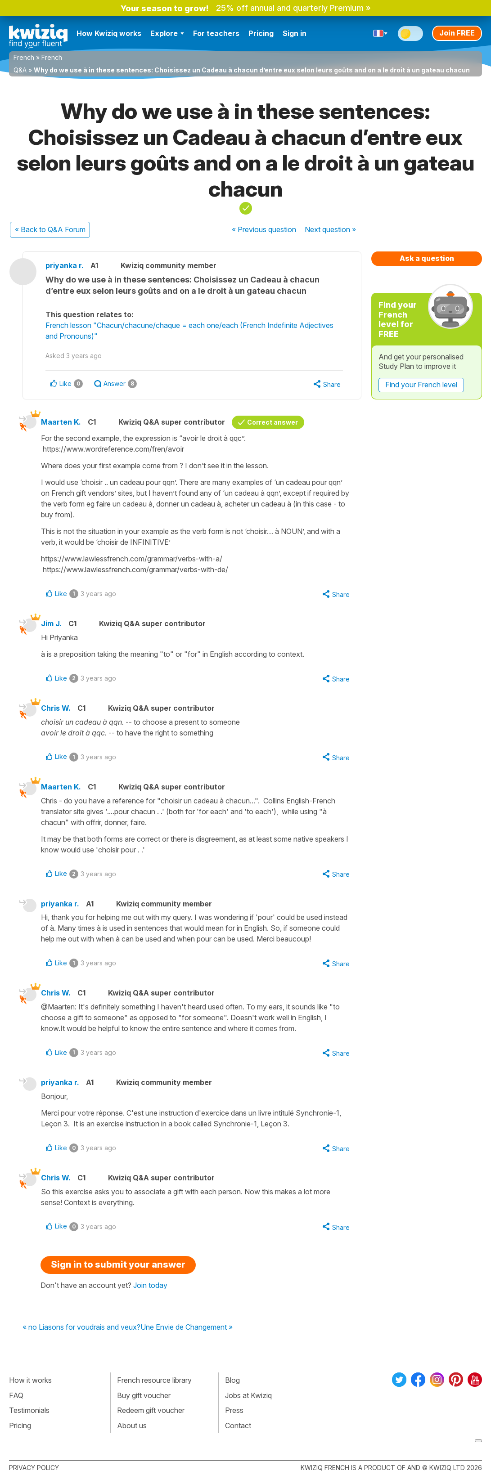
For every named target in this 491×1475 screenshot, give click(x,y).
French (24, 57)
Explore (167, 33)
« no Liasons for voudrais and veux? (81, 1327)
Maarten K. (61, 421)
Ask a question (427, 258)
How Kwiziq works (109, 33)
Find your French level (421, 384)
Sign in (294, 33)
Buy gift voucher (144, 1395)
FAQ (16, 1395)
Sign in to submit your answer (118, 1264)
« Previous (264, 229)
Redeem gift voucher (151, 1410)
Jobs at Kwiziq (248, 1395)
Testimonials (29, 1410)
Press (234, 1410)
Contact (238, 1425)
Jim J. (51, 623)
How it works (30, 1380)
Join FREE (457, 32)
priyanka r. (64, 265)
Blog (232, 1380)
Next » (330, 229)
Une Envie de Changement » (186, 1327)
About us (132, 1425)
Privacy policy (34, 1467)
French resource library (154, 1380)
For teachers (216, 33)
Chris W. (56, 708)
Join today (150, 1285)
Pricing (261, 33)
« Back (50, 229)
